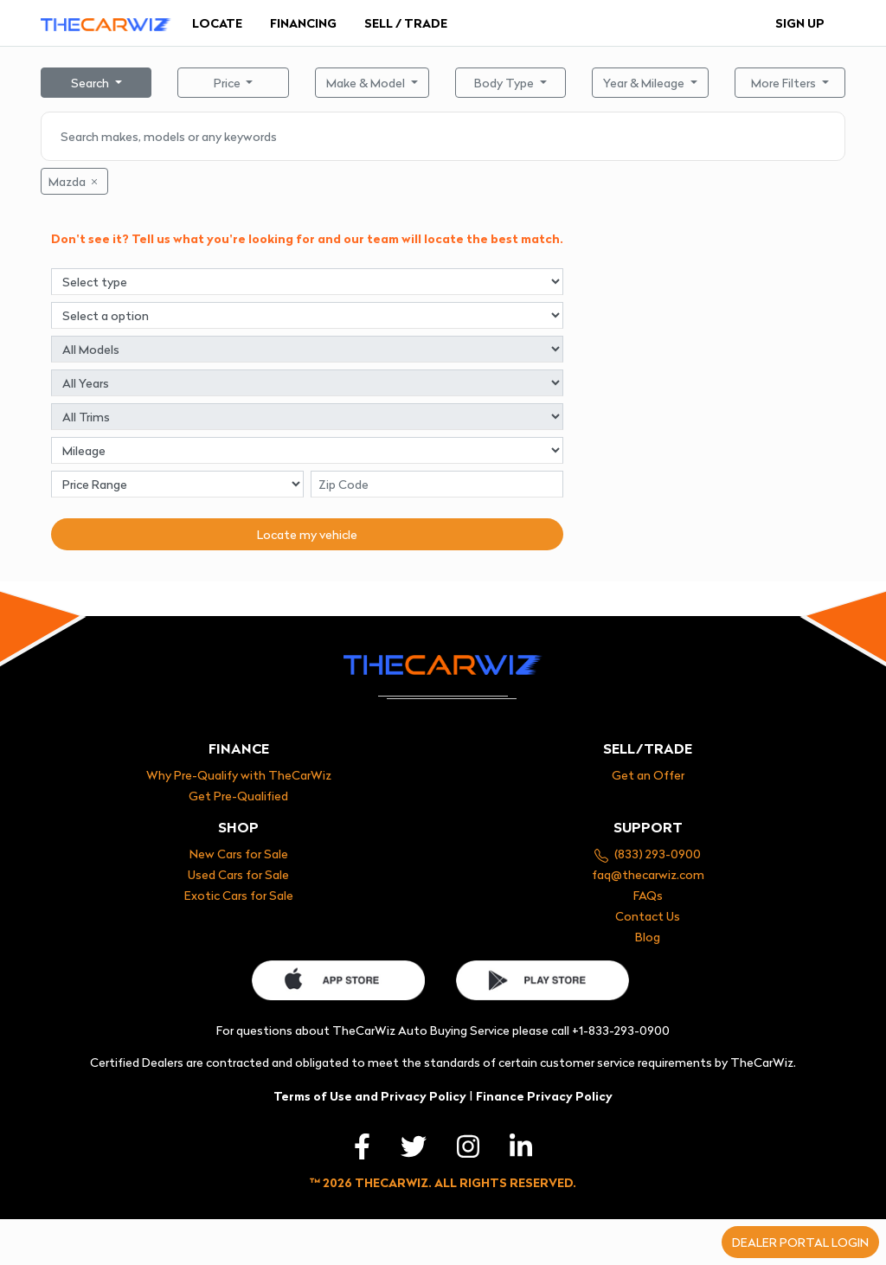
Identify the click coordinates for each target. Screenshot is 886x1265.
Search (91, 82)
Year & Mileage (645, 82)
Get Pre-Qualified (238, 795)
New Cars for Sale (238, 853)
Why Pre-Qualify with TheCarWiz (238, 774)
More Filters (785, 82)
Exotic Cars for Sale (238, 895)
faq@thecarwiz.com (648, 874)
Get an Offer (648, 774)
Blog (647, 936)
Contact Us (647, 916)
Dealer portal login (800, 1242)
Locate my (307, 534)
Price (228, 82)
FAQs (648, 895)
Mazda (74, 181)
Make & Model (367, 82)
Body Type (505, 82)
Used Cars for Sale (238, 874)
